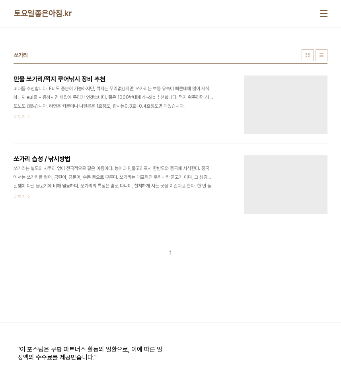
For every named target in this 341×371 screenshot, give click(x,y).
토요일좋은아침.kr (43, 13)
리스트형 (321, 55)
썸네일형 (308, 55)
